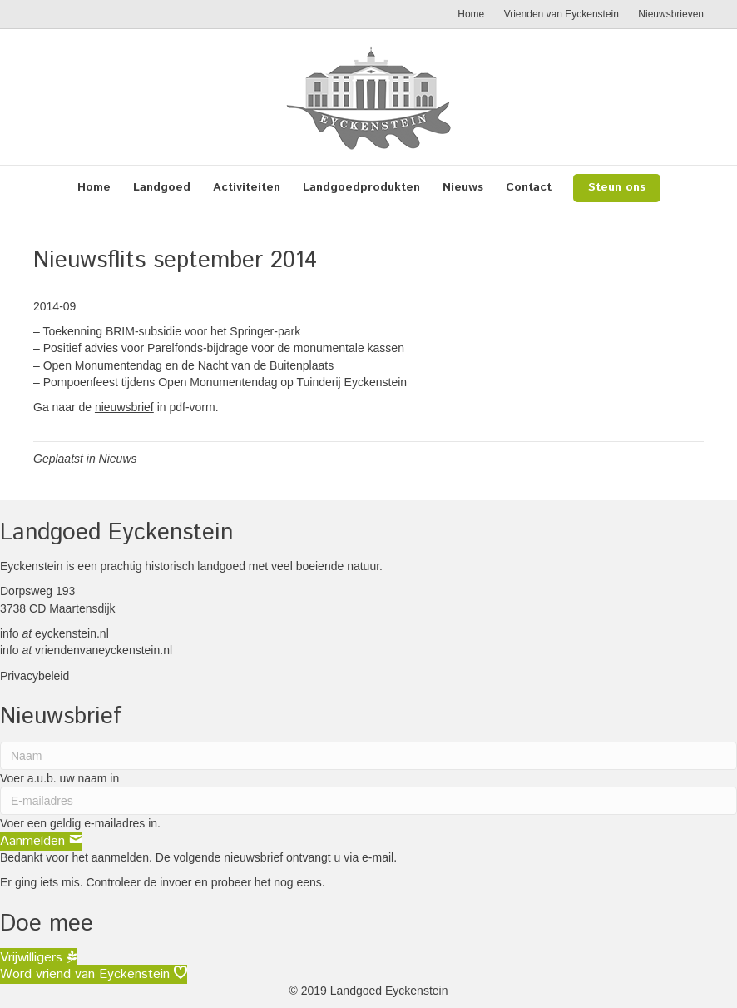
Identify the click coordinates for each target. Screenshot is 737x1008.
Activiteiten (246, 187)
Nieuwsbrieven (671, 14)
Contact (529, 187)
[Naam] (368, 756)
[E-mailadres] (368, 801)
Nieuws (463, 187)
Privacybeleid (34, 676)
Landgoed (161, 187)
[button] (41, 841)
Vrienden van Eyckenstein (561, 14)
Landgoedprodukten (361, 187)
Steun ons (616, 187)
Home (471, 14)
